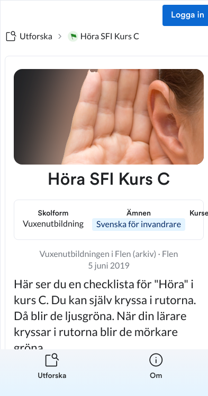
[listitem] (52, 372)
